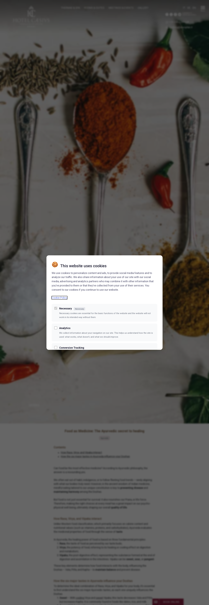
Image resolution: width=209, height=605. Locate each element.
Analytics (64, 328)
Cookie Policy (59, 297)
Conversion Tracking (71, 347)
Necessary (72, 308)
